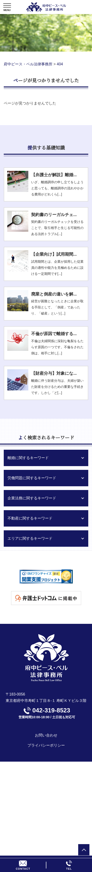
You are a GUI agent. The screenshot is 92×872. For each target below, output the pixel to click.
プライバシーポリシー (46, 745)
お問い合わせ (46, 735)
